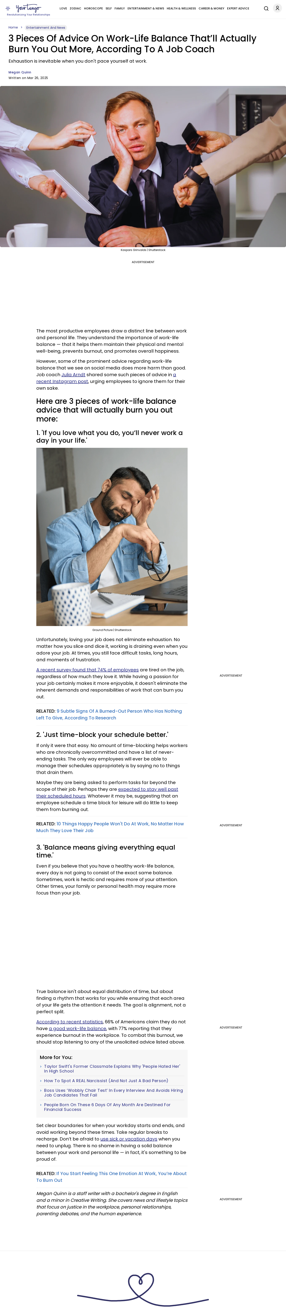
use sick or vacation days (128, 1139)
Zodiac (75, 8)
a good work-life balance (77, 1028)
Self (109, 8)
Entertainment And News (45, 27)
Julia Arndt (73, 374)
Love (63, 8)
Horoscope (93, 8)
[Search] (265, 8)
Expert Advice (238, 8)
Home (13, 27)
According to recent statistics (69, 1022)
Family (120, 8)
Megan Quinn (20, 72)
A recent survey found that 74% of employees (87, 670)
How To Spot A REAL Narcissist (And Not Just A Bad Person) (106, 1080)
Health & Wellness (181, 8)
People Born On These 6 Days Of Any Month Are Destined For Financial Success (107, 1107)
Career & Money (211, 8)
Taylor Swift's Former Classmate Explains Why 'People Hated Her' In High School (112, 1069)
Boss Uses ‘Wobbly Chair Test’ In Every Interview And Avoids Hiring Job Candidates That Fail (113, 1093)
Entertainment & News (146, 8)
